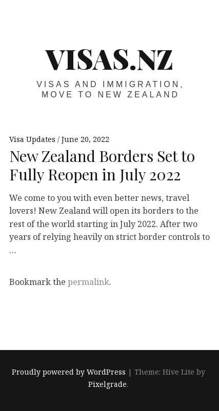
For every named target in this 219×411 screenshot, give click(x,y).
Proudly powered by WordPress (69, 372)
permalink (88, 281)
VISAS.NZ (109, 58)
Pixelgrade (107, 384)
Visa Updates (33, 139)
